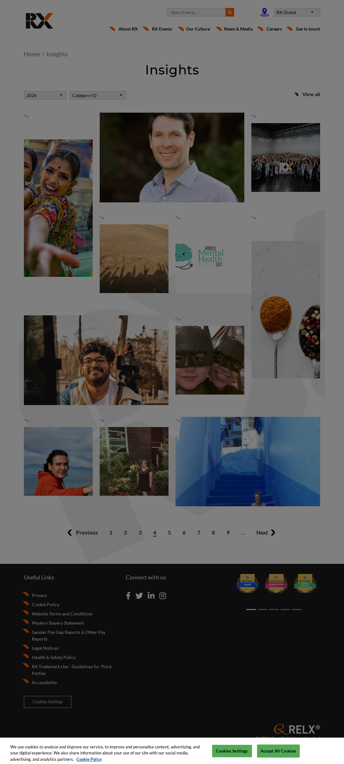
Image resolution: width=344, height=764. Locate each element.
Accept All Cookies (278, 753)
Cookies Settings (232, 753)
